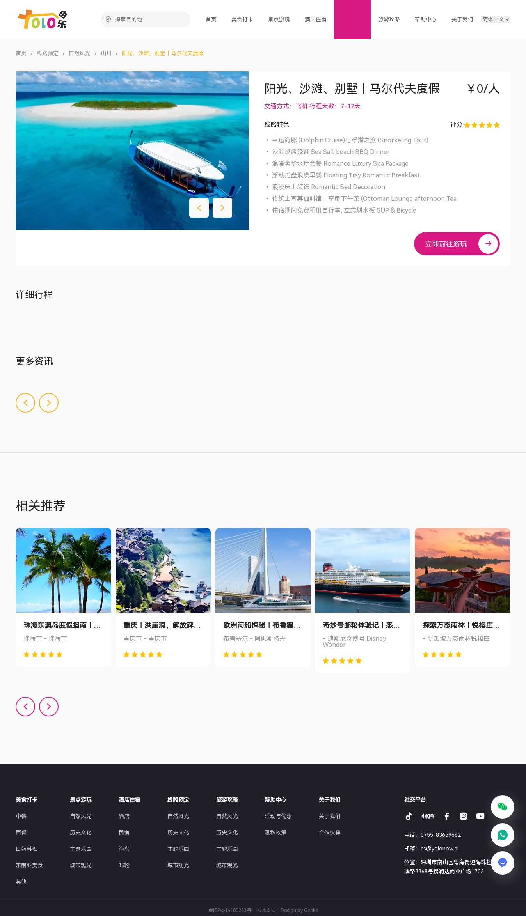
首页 (213, 19)
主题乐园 (81, 849)
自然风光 (80, 53)
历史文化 (81, 832)
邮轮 (124, 865)
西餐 (21, 832)
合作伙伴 (330, 832)
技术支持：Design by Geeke (287, 910)
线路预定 (48, 53)
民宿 (124, 832)
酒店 (124, 816)
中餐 (21, 816)
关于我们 (330, 816)
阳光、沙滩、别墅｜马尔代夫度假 (163, 53)
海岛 (124, 849)
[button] (199, 208)
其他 (21, 882)
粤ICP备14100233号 (229, 910)
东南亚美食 (29, 865)
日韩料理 (26, 849)
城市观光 (81, 865)
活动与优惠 (278, 816)
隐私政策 (275, 832)
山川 (106, 53)
